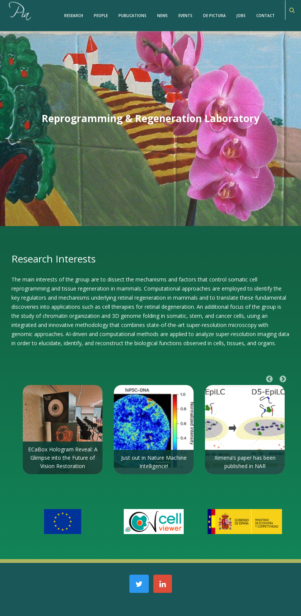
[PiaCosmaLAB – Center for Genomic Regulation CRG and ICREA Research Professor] (19, 10)
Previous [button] (269, 379)
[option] (62, 429)
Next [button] (283, 379)
